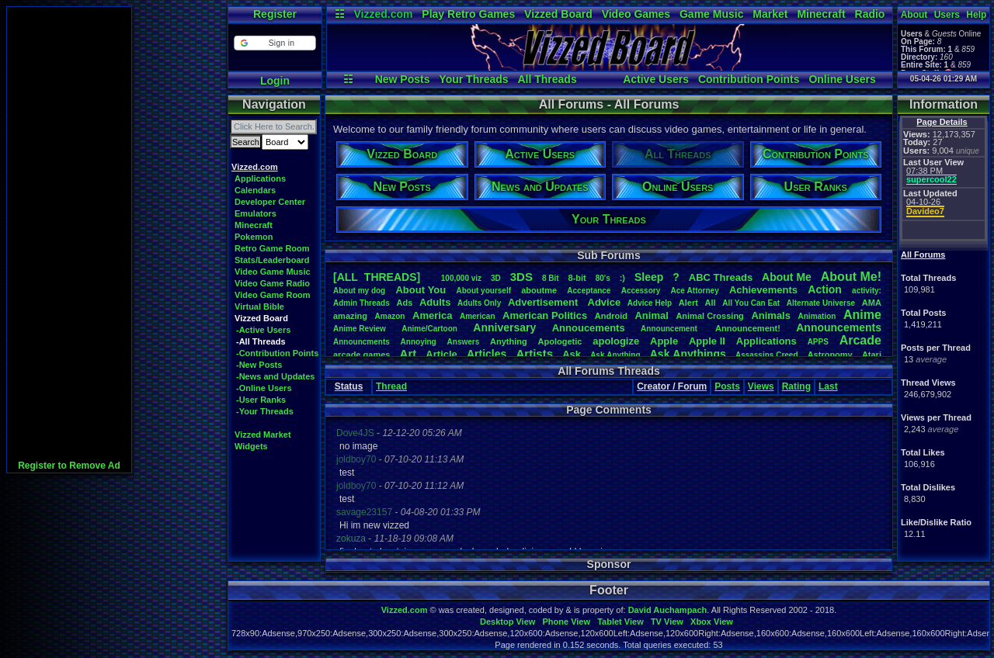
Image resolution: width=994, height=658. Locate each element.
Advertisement (544, 302)
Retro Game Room (272, 248)
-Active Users (263, 329)
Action (825, 289)
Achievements (763, 290)
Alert (688, 302)
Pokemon (254, 236)
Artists (534, 353)
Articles (486, 354)
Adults (434, 302)
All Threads (546, 79)
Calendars (255, 190)
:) (622, 277)
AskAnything (615, 355)
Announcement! (747, 328)
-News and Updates (275, 376)
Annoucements (588, 328)
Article (441, 354)
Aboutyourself (483, 290)
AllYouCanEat (751, 303)
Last (828, 386)
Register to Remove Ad (69, 465)
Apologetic (560, 341)
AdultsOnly (479, 303)
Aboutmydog (359, 290)
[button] (274, 43)
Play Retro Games (468, 14)
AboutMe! (851, 276)
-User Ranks (261, 399)
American (477, 316)
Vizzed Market (263, 434)
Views (761, 386)
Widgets (251, 446)
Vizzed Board (558, 14)
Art (408, 353)
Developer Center (270, 201)
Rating (796, 386)
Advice (604, 302)
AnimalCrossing (709, 315)
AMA (871, 302)
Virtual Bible (259, 306)
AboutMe (787, 277)
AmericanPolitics (544, 315)
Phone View (566, 621)
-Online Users (264, 388)
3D (496, 278)
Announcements (838, 327)
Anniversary (504, 327)
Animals (771, 315)
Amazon (390, 316)
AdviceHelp (649, 303)
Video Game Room (273, 295)
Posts (727, 386)
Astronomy (830, 354)
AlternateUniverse (821, 303)
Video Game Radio (272, 283)
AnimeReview (359, 328)
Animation (817, 316)
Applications (260, 178)
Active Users (656, 79)
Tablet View (620, 621)
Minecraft (821, 14)
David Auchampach (667, 610)
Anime (862, 314)
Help (976, 14)
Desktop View (507, 621)
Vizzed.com (382, 14)
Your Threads (473, 79)
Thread (391, 386)
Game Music (711, 14)
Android (611, 315)
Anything (508, 341)
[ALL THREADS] (376, 277)
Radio (870, 14)
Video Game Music (273, 271)
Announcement (670, 328)
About (914, 14)
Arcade (860, 340)
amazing (350, 315)
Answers (463, 342)
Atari (871, 354)
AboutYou (420, 290)
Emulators (255, 213)
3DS (521, 276)
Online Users (841, 79)
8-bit (577, 277)
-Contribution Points (277, 353)
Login (275, 80)
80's (603, 278)
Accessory (641, 290)
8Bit (550, 278)
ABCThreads (720, 277)
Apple (664, 341)
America (432, 315)
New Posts (402, 79)
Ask (571, 354)
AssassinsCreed (766, 355)
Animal (651, 315)
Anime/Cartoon (429, 328)
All (710, 302)
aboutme (539, 290)
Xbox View (711, 621)
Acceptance (588, 290)
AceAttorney (694, 290)
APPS (818, 342)
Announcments (361, 342)
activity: (866, 290)
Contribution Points (749, 79)
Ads (404, 302)
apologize (616, 341)
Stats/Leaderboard (272, 260)
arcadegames (361, 354)
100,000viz (461, 278)
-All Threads (261, 341)
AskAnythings (688, 354)
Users (947, 14)
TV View (667, 621)
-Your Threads (265, 411)
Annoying (418, 342)
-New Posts (259, 364)
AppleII (707, 341)
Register (275, 14)
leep (648, 277)
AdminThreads (361, 303)
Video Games (636, 14)
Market (769, 14)
